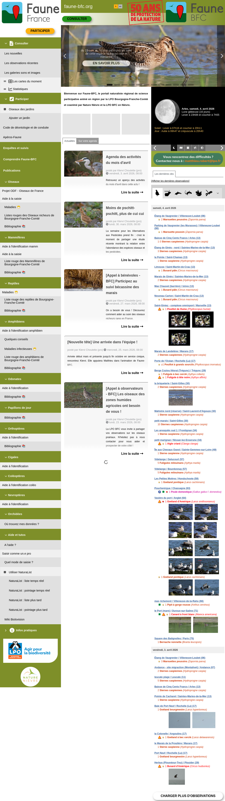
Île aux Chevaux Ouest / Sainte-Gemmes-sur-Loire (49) (185, 449)
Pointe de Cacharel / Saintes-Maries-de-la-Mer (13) (183, 696)
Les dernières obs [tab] (164, 174)
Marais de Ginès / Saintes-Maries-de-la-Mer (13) (181, 276)
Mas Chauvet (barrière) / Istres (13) (174, 286)
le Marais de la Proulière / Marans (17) (175, 743)
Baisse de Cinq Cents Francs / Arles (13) (177, 238)
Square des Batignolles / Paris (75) (174, 638)
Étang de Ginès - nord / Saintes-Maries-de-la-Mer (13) (184, 247)
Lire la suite (132, 192)
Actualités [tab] (69, 141)
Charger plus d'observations (188, 796)
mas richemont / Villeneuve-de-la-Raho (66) (179, 601)
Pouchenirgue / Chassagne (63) (172, 488)
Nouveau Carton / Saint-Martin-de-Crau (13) (179, 295)
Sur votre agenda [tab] (87, 141)
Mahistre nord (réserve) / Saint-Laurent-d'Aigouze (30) (185, 411)
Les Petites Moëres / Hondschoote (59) (176, 478)
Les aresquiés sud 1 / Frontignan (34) (175, 430)
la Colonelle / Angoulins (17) (170, 733)
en (120, 6)
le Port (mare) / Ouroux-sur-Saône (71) (176, 610)
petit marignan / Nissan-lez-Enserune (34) (178, 440)
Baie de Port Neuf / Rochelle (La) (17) (175, 706)
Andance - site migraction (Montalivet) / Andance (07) (184, 667)
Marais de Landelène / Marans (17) (174, 351)
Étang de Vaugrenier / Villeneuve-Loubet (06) (179, 216)
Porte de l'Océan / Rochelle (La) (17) (174, 361)
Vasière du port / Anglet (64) (170, 498)
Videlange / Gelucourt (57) (169, 459)
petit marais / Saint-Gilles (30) (171, 420)
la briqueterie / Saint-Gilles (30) (172, 383)
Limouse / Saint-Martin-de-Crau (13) (174, 267)
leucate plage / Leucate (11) (170, 677)
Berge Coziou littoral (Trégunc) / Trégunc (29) (180, 370)
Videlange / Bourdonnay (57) (170, 469)
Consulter (77, 18)
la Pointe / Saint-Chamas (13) (171, 257)
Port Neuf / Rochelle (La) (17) (170, 753)
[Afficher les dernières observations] (170, 181)
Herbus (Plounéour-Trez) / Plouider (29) (176, 762)
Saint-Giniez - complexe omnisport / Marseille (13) (182, 305)
